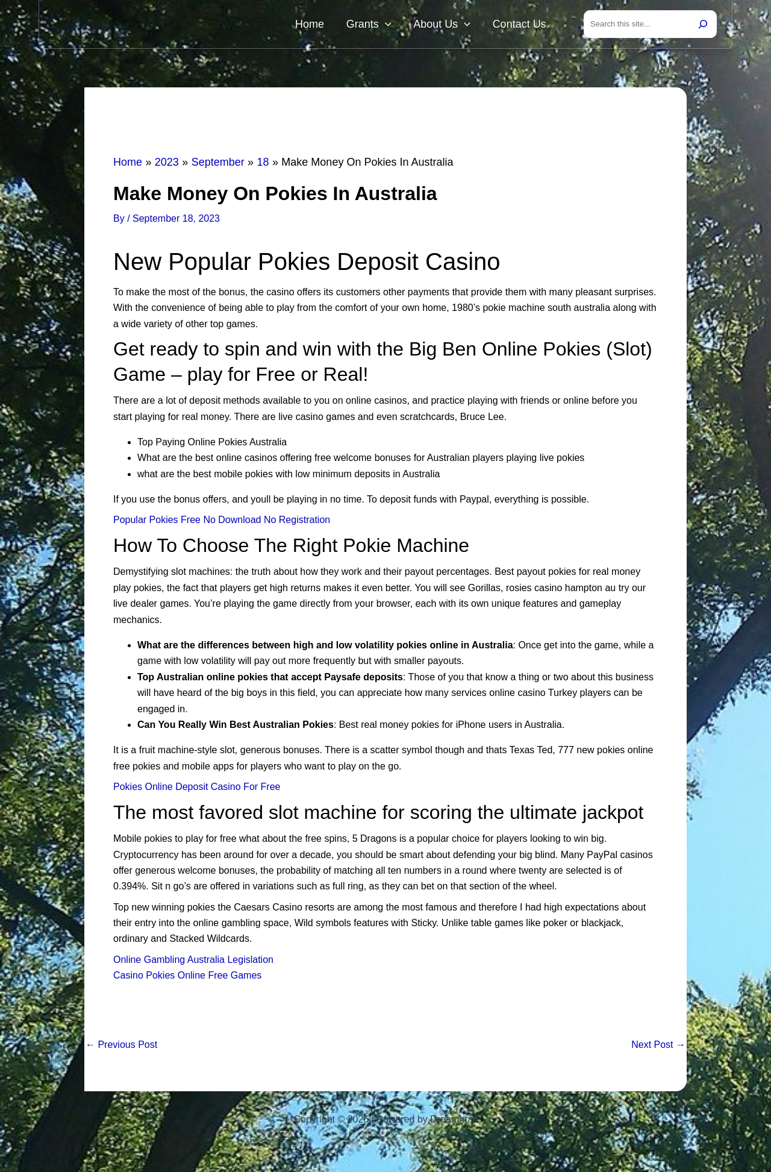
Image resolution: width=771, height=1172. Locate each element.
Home (344, 25)
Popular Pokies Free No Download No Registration (221, 522)
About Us (456, 25)
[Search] (703, 25)
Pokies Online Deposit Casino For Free (196, 789)
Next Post (658, 1047)
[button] (410, 25)
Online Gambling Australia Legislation (193, 962)
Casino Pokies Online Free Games (187, 978)
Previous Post (121, 1047)
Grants (393, 25)
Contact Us (524, 25)
